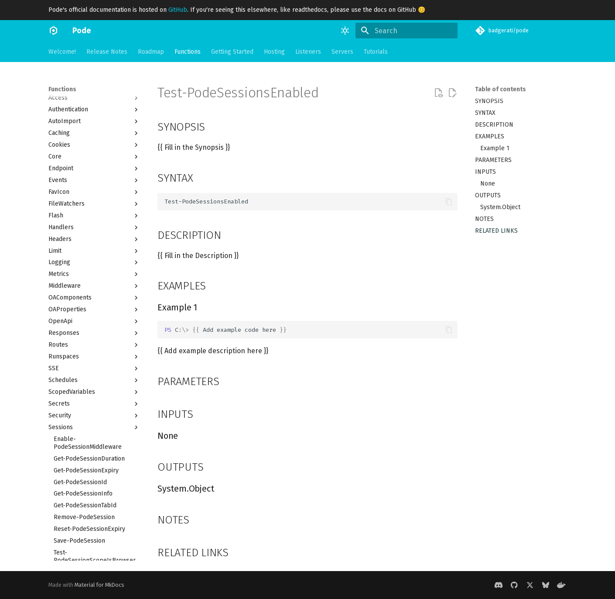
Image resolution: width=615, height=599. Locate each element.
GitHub (177, 10)
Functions (187, 51)
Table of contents (500, 89)
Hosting (274, 51)
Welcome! (62, 51)
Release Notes (106, 51)
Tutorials (376, 51)
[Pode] (53, 30)
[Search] (406, 30)
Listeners (308, 51)
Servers (342, 51)
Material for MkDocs (99, 585)
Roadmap (151, 51)
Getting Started (232, 51)
